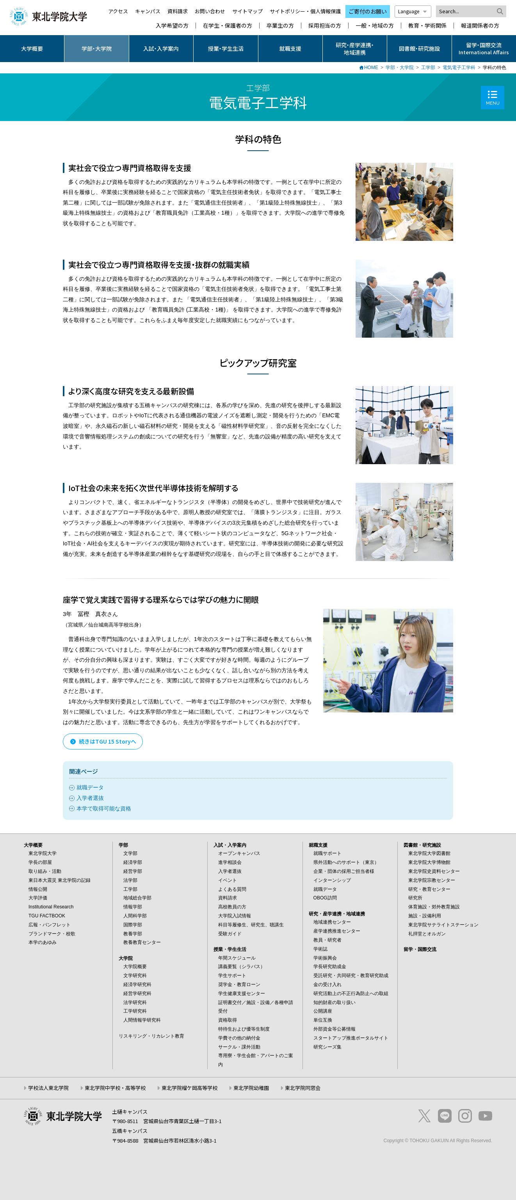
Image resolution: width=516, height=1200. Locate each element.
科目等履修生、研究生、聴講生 (251, 925)
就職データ (90, 787)
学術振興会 (325, 958)
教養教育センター (142, 942)
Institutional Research (50, 907)
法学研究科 (135, 1002)
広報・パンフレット (49, 925)
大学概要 (32, 48)
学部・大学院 (97, 48)
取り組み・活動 (44, 871)
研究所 (415, 898)
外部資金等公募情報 (334, 1029)
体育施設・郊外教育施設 (434, 907)
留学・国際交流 (420, 949)
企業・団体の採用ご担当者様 (343, 871)
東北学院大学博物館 (429, 862)
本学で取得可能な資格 (104, 808)
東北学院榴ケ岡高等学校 (189, 1087)
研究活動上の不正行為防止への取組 (350, 993)
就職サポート (327, 853)
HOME (371, 67)
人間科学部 (135, 916)
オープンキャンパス (239, 853)
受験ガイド (230, 933)
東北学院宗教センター (431, 880)
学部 (123, 845)
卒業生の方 (280, 25)
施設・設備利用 (424, 916)
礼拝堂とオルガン (427, 933)
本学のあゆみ (42, 942)
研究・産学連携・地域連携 (355, 48)
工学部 (428, 67)
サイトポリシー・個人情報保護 (305, 11)
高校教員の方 (232, 907)
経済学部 (132, 862)
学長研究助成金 (329, 966)
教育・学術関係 (427, 25)
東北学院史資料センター (434, 871)
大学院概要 (135, 966)
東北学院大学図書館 (429, 853)
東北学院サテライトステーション (443, 925)
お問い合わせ (210, 11)
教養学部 (132, 933)
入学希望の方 (172, 25)
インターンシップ (332, 880)
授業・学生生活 (226, 48)
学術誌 (320, 949)
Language (413, 11)
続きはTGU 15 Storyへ (102, 741)
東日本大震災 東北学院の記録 (59, 880)
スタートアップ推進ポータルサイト (350, 1038)
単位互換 (322, 1020)
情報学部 (132, 907)
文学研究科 (135, 975)
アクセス (118, 11)
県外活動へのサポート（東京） (346, 862)
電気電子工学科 (459, 67)
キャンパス (147, 11)
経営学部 (132, 871)
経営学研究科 (137, 993)
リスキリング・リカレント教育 (151, 1036)
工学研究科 (135, 1011)
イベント (227, 880)
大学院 (126, 958)
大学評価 (37, 898)
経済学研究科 (137, 984)
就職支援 (290, 48)
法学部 (130, 880)
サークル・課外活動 (239, 1047)
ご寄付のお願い (368, 11)
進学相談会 (230, 862)
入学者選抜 (90, 798)
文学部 (130, 853)
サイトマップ (247, 11)
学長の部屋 (40, 862)
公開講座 (322, 1011)
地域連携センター (332, 922)
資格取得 (227, 1020)
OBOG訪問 (325, 898)
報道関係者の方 (480, 25)
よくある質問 (232, 889)
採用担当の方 (324, 25)
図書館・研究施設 (419, 48)
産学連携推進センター (336, 931)
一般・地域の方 (375, 25)
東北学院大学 (42, 853)
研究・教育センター (429, 889)
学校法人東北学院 (48, 1087)
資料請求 (177, 11)
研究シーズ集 (327, 1047)
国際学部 (132, 925)
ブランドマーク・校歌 (51, 933)
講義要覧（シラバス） (241, 966)
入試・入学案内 (161, 48)
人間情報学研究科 (142, 1020)
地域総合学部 (137, 898)
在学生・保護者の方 (227, 25)
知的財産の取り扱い (334, 1002)
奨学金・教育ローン (239, 984)
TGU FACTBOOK (46, 916)
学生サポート (232, 975)
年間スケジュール (237, 958)
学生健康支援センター (241, 993)
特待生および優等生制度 (244, 1029)
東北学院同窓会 (302, 1087)
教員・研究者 (327, 940)
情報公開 (37, 889)
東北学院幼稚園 (251, 1087)
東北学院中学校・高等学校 (115, 1087)
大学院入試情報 (234, 916)
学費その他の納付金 (239, 1038)
